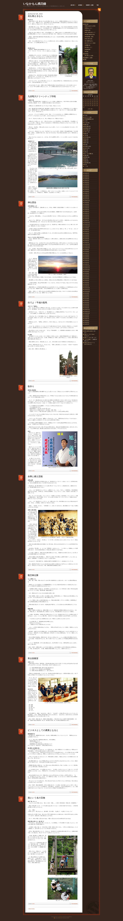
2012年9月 (86, 271)
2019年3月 (86, 187)
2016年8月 (86, 204)
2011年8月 (86, 295)
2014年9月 (86, 227)
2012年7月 (86, 275)
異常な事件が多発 (88, 331)
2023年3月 (86, 177)
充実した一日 (87, 334)
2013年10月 (87, 247)
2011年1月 (86, 307)
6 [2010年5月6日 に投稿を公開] (90, 99)
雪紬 (87, 51)
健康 (85, 124)
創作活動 (86, 126)
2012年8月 (86, 273)
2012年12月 (87, 266)
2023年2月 (86, 178)
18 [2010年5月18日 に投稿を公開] (85, 103)
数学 (85, 142)
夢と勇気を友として (90, 32)
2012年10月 (87, 269)
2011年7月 (86, 296)
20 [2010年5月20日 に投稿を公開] (90, 103)
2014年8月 (86, 229)
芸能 (85, 155)
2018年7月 (86, 193)
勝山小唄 (88, 30)
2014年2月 (86, 240)
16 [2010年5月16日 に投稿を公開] (97, 101)
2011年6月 (86, 298)
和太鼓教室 (33, 658)
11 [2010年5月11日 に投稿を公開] (85, 101)
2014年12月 (87, 222)
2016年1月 (86, 213)
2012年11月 (87, 267)
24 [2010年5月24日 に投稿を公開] (83, 105)
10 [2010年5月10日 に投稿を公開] (83, 101)
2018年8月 (86, 191)
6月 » (92, 108)
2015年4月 (86, 215)
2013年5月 (86, 257)
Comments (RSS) (65, 917)
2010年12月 (87, 309)
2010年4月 (86, 324)
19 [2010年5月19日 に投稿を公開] (88, 103)
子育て (85, 131)
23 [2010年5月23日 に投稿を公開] (97, 103)
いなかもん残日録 (34, 3)
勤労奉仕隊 (33, 575)
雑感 (85, 161)
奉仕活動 (86, 130)
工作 (85, 135)
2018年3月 (86, 197)
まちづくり (86, 117)
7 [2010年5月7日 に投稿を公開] (92, 99)
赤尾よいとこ (89, 47)
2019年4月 (86, 186)
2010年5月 (86, 322)
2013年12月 (87, 244)
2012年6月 (86, 276)
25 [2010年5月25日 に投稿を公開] (85, 105)
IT (84, 115)
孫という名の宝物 (36, 798)
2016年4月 (86, 207)
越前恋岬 (88, 49)
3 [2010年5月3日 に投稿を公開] (83, 99)
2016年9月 (86, 202)
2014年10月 (87, 226)
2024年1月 (86, 173)
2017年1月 (86, 198)
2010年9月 (86, 315)
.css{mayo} (60, 916)
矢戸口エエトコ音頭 (90, 43)
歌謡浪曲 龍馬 (89, 36)
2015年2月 (86, 218)
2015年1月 (86, 220)
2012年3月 (86, 282)
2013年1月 (86, 264)
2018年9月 (86, 189)
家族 (85, 133)
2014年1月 (86, 242)
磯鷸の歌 (88, 45)
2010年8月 (86, 316)
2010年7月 (86, 318)
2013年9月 (86, 249)
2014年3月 (86, 238)
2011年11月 (87, 289)
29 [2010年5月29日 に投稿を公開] (94, 105)
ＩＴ (85, 166)
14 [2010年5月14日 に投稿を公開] (92, 101)
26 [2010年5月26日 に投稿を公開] (88, 105)
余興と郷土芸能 (35, 476)
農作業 (85, 157)
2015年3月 (86, 217)
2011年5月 (86, 300)
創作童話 (86, 53)
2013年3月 (86, 260)
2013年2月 (86, 262)
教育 (85, 141)
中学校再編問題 (87, 119)
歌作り (31, 386)
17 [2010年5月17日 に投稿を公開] (83, 103)
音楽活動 (86, 162)
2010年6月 (86, 320)
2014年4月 (86, 237)
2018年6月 (86, 195)
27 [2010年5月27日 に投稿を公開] (90, 105)
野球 (85, 159)
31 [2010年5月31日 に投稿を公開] (83, 107)
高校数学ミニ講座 (88, 57)
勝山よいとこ (89, 28)
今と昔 (85, 122)
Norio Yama (87, 344)
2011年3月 (86, 304)
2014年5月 (86, 235)
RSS (99, 10)
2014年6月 (86, 233)
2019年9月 (86, 184)
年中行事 (86, 137)
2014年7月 (86, 231)
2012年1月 (86, 286)
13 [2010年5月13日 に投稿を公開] (90, 101)
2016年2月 (86, 211)
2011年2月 (86, 306)
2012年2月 (86, 284)
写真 (85, 59)
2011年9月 (86, 293)
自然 (85, 151)
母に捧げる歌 (89, 38)
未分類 (33, 90)
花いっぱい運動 (87, 153)
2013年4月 (86, 258)
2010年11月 (87, 311)
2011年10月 (87, 291)
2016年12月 (87, 200)
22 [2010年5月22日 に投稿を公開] (94, 103)
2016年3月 (86, 209)
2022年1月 (86, 180)
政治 (85, 139)
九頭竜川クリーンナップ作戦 (42, 96)
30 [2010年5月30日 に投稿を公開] (97, 105)
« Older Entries (31, 908)
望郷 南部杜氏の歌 (90, 34)
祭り (85, 150)
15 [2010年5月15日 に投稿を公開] (94, 101)
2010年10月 (87, 313)
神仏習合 (32, 202)
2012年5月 (86, 278)
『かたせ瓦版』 (87, 339)
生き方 (85, 148)
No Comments (75, 90)
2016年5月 (86, 206)
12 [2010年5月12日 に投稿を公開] (88, 101)
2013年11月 (87, 246)
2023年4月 (86, 175)
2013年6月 (86, 255)
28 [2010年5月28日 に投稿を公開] (92, 105)
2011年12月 (87, 287)
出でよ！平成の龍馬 (37, 302)
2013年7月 (86, 253)
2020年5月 (86, 182)
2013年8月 (86, 251)
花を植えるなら (35, 16)
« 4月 (89, 108)
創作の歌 (86, 24)
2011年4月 (86, 302)
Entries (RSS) (57, 917)
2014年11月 (87, 224)
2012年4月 (86, 280)
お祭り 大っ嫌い (90, 55)
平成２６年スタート (88, 342)
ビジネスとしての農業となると (43, 730)
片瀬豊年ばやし (89, 41)
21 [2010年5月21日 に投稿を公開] (92, 103)
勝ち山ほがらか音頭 (90, 26)
